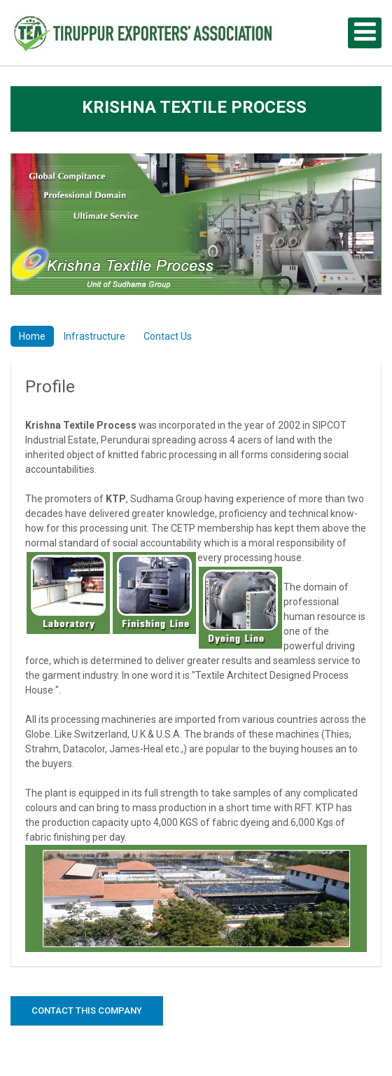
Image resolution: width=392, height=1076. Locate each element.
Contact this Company (86, 1010)
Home (32, 336)
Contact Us (168, 336)
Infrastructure (94, 336)
